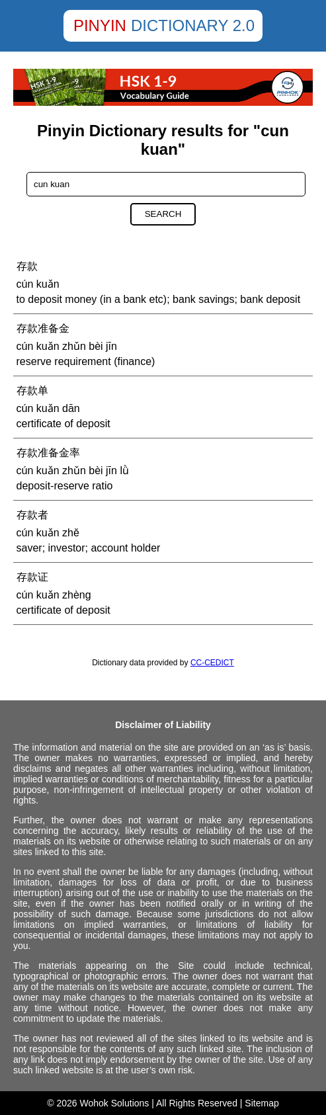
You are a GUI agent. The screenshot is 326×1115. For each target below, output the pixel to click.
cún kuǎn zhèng (54, 594)
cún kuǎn (38, 284)
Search (163, 214)
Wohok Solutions (114, 1103)
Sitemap (261, 1103)
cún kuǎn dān (48, 408)
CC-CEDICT (212, 662)
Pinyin (99, 25)
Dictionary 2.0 (193, 25)
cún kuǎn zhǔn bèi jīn (67, 346)
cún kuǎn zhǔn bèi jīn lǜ (73, 470)
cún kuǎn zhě (48, 532)
